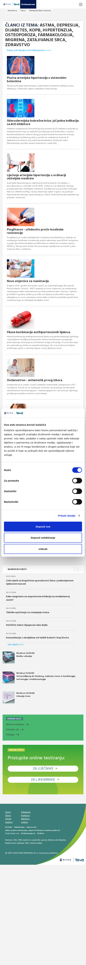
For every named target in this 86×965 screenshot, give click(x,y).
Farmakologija (55, 34)
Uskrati (43, 548)
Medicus (25, 818)
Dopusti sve (43, 526)
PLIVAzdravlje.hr (28, 833)
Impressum (31, 827)
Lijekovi (9, 822)
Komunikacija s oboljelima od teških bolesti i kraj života (37, 637)
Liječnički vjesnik (39, 840)
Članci (23, 10)
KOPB (34, 30)
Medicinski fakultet (57, 840)
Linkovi (24, 822)
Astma (47, 25)
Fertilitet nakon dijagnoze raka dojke (26, 625)
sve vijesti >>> (16, 644)
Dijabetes (16, 30)
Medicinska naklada (14, 843)
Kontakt (8, 827)
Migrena (15, 39)
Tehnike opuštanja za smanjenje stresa (27, 612)
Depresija (67, 25)
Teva (7, 833)
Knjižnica (25, 815)
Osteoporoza (20, 34)
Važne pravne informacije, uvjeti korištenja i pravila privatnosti (32, 830)
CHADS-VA (12, 729)
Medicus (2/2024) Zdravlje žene (19, 697)
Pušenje (10, 734)
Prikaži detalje (67, 515)
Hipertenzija (57, 30)
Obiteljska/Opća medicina (40, 10)
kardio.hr (27, 840)
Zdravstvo (17, 44)
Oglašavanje (19, 827)
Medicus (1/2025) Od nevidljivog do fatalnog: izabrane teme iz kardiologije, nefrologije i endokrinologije (39, 677)
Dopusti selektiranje (43, 537)
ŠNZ (27, 843)
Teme (8, 812)
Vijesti (8, 818)
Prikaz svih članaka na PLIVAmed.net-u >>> (29, 50)
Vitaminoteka (36, 843)
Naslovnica (12, 10)
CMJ (15, 840)
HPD (20, 840)
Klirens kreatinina (15, 724)
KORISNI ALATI (14, 718)
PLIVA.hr (40, 833)
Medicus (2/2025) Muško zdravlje (18, 657)
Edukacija (25, 812)
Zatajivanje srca (46, 39)
